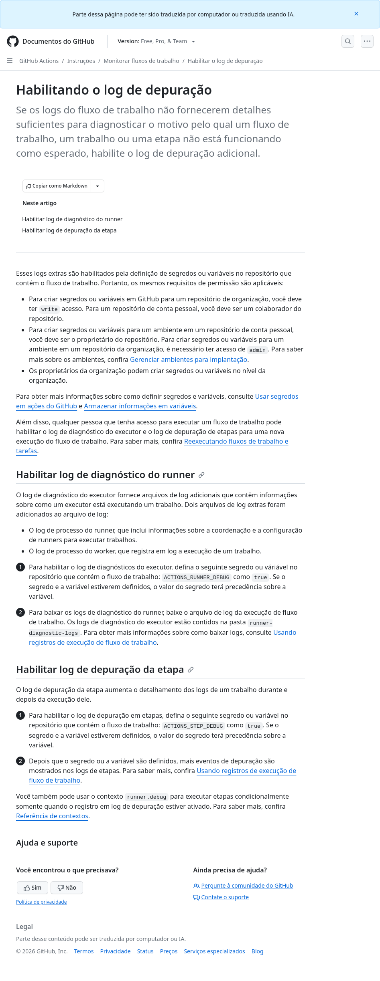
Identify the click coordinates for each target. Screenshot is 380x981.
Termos (84, 951)
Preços (169, 951)
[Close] (357, 13)
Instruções (81, 61)
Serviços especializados (214, 951)
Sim (32, 887)
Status (145, 951)
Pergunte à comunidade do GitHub (243, 885)
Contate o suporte (221, 897)
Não (66, 887)
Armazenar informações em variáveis (140, 406)
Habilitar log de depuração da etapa (105, 669)
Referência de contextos (52, 815)
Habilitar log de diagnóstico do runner (110, 474)
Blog (258, 951)
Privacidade (115, 951)
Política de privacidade (41, 901)
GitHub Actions (39, 61)
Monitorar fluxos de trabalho (141, 61)
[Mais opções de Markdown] (97, 186)
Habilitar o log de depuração (225, 61)
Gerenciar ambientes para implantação (188, 359)
